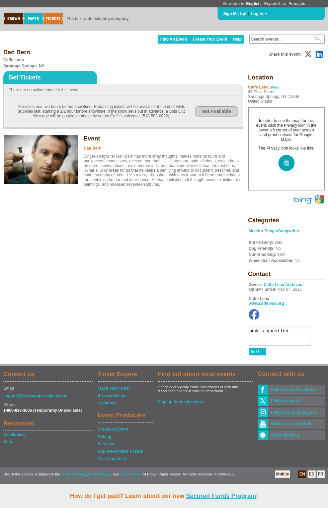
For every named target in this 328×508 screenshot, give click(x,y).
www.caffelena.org (266, 303)
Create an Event (113, 432)
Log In (257, 13)
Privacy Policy (99, 477)
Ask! (254, 354)
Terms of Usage (73, 477)
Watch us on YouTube (292, 427)
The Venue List (112, 461)
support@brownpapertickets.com (35, 398)
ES (311, 477)
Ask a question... (283, 338)
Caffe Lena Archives (283, 284)
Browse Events (112, 398)
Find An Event (173, 39)
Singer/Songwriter (282, 231)
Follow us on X (285, 404)
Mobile (282, 477)
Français (297, 3)
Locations (107, 406)
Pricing (104, 439)
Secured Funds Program (221, 496)
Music (254, 231)
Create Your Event (210, 39)
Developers (14, 437)
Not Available (216, 111)
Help (237, 39)
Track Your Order (114, 391)
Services (106, 447)
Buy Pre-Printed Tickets (120, 454)
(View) (274, 87)
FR (320, 477)
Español (272, 3)
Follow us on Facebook (293, 392)
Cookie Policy (131, 477)
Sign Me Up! (234, 13)
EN (302, 477)
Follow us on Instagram (293, 415)
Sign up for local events (180, 405)
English (253, 3)
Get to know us (285, 438)
